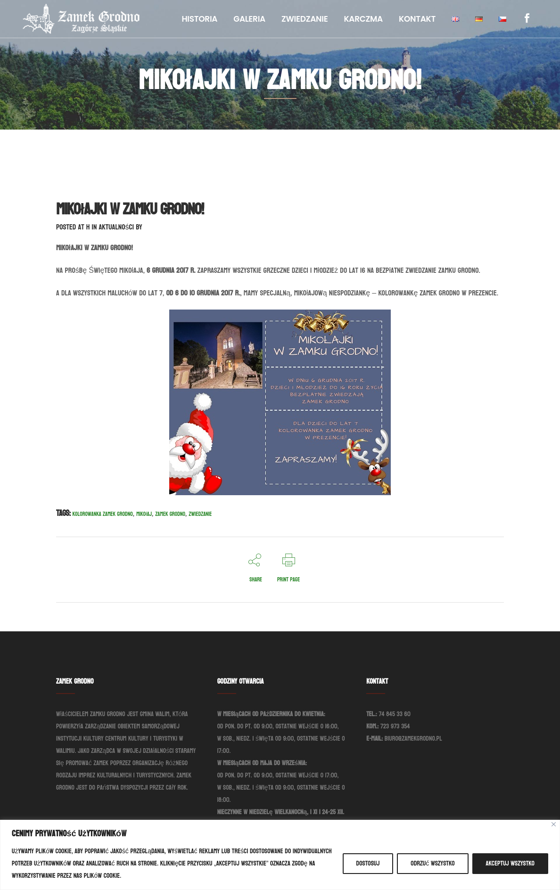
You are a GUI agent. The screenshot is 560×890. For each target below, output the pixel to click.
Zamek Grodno (170, 514)
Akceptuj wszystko (510, 863)
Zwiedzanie (200, 514)
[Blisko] (554, 824)
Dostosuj (368, 863)
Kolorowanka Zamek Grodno (103, 514)
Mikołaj (144, 514)
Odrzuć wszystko (432, 863)
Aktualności (116, 227)
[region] (280, 855)
